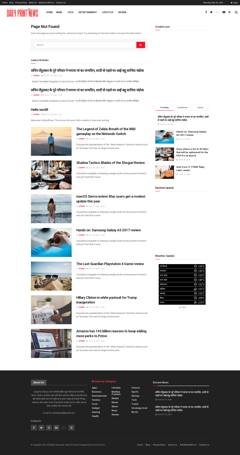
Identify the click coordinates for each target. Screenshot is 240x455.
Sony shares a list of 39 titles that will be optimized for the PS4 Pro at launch (192, 152)
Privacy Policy (21, 3)
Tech (70, 12)
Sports (135, 392)
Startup (135, 396)
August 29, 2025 (49, 76)
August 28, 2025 (49, 114)
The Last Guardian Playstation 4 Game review (110, 264)
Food (94, 404)
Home (5, 3)
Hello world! (39, 110)
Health (95, 416)
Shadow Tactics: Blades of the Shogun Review (110, 163)
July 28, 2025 (92, 168)
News (59, 12)
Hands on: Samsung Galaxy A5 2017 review (108, 230)
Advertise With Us (46, 3)
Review (122, 12)
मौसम (184, 308)
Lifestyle (107, 12)
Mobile (115, 398)
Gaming (96, 412)
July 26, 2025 (92, 235)
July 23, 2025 (92, 341)
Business (96, 392)
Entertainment (87, 12)
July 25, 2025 (92, 269)
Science (135, 387)
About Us (33, 3)
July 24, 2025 (92, 307)
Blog (11, 3)
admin (36, 76)
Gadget (96, 408)
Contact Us (61, 3)
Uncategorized (139, 408)
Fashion (96, 400)
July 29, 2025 (92, 139)
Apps (94, 387)
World (134, 412)
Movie (115, 402)
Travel (134, 404)
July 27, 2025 (92, 206)
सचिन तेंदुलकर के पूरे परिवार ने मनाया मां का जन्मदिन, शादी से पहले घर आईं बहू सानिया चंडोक (87, 71)
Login (234, 3)
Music (115, 406)
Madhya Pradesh (116, 393)
